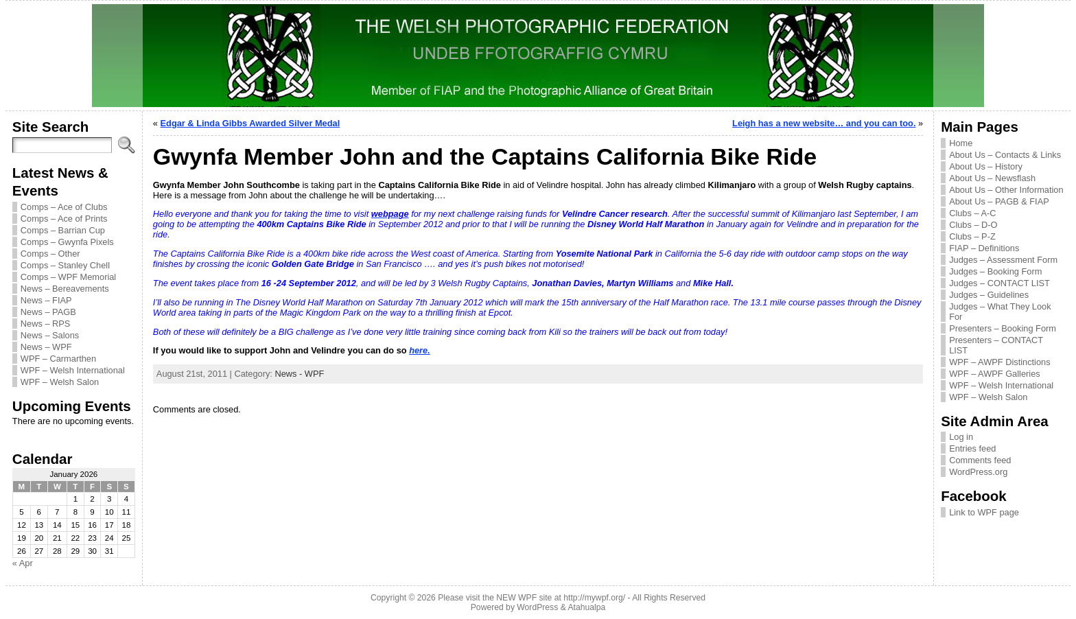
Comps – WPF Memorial (68, 277)
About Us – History (985, 166)
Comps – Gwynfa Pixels (67, 242)
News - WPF (299, 374)
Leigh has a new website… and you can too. (823, 123)
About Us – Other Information (1006, 190)
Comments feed (980, 460)
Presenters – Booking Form (1002, 328)
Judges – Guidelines (989, 295)
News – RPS (46, 323)
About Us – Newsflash (992, 178)
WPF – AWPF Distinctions (999, 362)
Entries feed (972, 448)
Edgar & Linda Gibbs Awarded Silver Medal (250, 123)
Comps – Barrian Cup (63, 230)
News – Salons (50, 335)
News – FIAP (46, 300)
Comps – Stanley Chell (65, 265)
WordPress (537, 607)
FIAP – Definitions (984, 248)
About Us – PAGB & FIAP (999, 201)
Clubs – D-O (973, 225)
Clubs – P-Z (972, 236)
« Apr (22, 563)
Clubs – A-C (972, 213)
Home (960, 143)
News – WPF (46, 347)
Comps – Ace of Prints (64, 218)
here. (419, 350)
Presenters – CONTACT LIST (996, 345)
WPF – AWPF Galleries (994, 374)
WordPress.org (978, 472)
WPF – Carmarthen (58, 358)
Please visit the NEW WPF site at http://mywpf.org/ (531, 598)
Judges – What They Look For (1000, 311)
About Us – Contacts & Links (1005, 155)
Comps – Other (50, 253)
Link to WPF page (984, 512)
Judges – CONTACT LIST (999, 283)
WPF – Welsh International (73, 370)
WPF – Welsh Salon (60, 382)
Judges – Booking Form (995, 271)
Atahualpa (586, 607)
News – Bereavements (65, 288)
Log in (961, 437)
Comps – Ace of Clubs (64, 207)
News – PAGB (48, 312)
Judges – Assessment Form (1003, 260)
